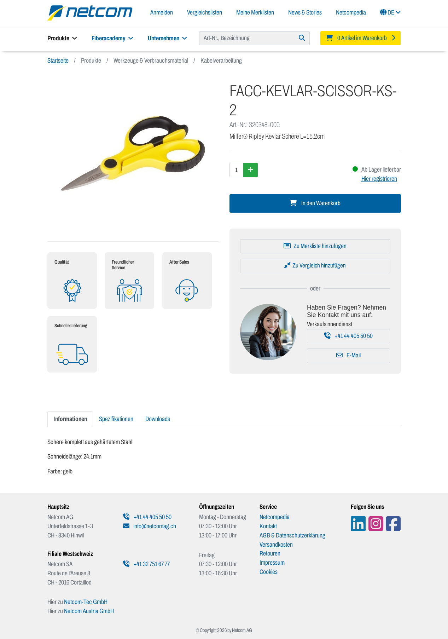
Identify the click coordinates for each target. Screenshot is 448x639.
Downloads (157, 418)
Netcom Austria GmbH (89, 611)
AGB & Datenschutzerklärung (292, 535)
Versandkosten (276, 544)
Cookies (269, 571)
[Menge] (236, 170)
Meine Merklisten (255, 12)
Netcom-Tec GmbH (85, 601)
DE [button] (390, 12)
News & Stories (305, 12)
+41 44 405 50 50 (348, 336)
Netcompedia (351, 12)
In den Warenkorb (315, 203)
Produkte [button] (62, 38)
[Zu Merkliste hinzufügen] (315, 246)
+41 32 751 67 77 (146, 564)
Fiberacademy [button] (113, 38)
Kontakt (268, 526)
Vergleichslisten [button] (204, 12)
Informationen (70, 418)
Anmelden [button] (161, 12)
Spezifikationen (116, 418)
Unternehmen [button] (167, 38)
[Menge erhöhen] (250, 170)
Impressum (272, 562)
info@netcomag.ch (149, 526)
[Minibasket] (360, 38)
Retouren (270, 553)
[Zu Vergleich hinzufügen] (315, 266)
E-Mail (348, 355)
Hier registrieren (379, 178)
